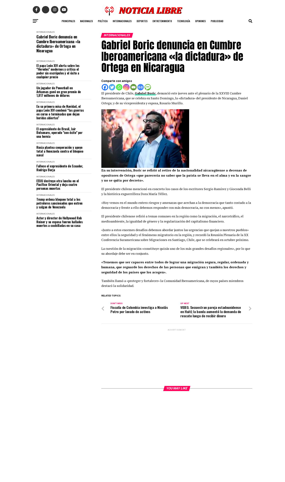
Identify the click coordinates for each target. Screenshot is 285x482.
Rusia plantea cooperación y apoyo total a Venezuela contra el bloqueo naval (59, 151)
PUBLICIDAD (217, 21)
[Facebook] (105, 87)
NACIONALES (86, 21)
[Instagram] (126, 87)
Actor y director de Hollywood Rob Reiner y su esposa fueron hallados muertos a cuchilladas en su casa (59, 221)
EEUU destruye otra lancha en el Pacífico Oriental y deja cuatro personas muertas (57, 184)
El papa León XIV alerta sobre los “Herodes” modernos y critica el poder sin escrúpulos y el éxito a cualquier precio (57, 71)
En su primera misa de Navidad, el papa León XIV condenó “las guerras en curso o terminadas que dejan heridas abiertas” (60, 112)
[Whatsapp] (119, 87)
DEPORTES (142, 21)
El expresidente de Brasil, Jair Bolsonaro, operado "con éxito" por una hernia (59, 132)
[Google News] (140, 87)
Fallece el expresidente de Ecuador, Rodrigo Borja (59, 168)
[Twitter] (112, 87)
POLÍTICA (103, 21)
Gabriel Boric (145, 93)
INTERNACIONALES (122, 21)
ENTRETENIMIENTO (162, 21)
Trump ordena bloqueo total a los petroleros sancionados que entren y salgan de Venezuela (59, 203)
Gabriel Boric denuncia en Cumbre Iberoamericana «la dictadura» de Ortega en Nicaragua (58, 43)
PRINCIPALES (68, 21)
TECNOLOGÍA (183, 21)
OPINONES (200, 21)
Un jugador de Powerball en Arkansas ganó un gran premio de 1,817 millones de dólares (58, 91)
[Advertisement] (176, 357)
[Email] (133, 87)
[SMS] (148, 87)
